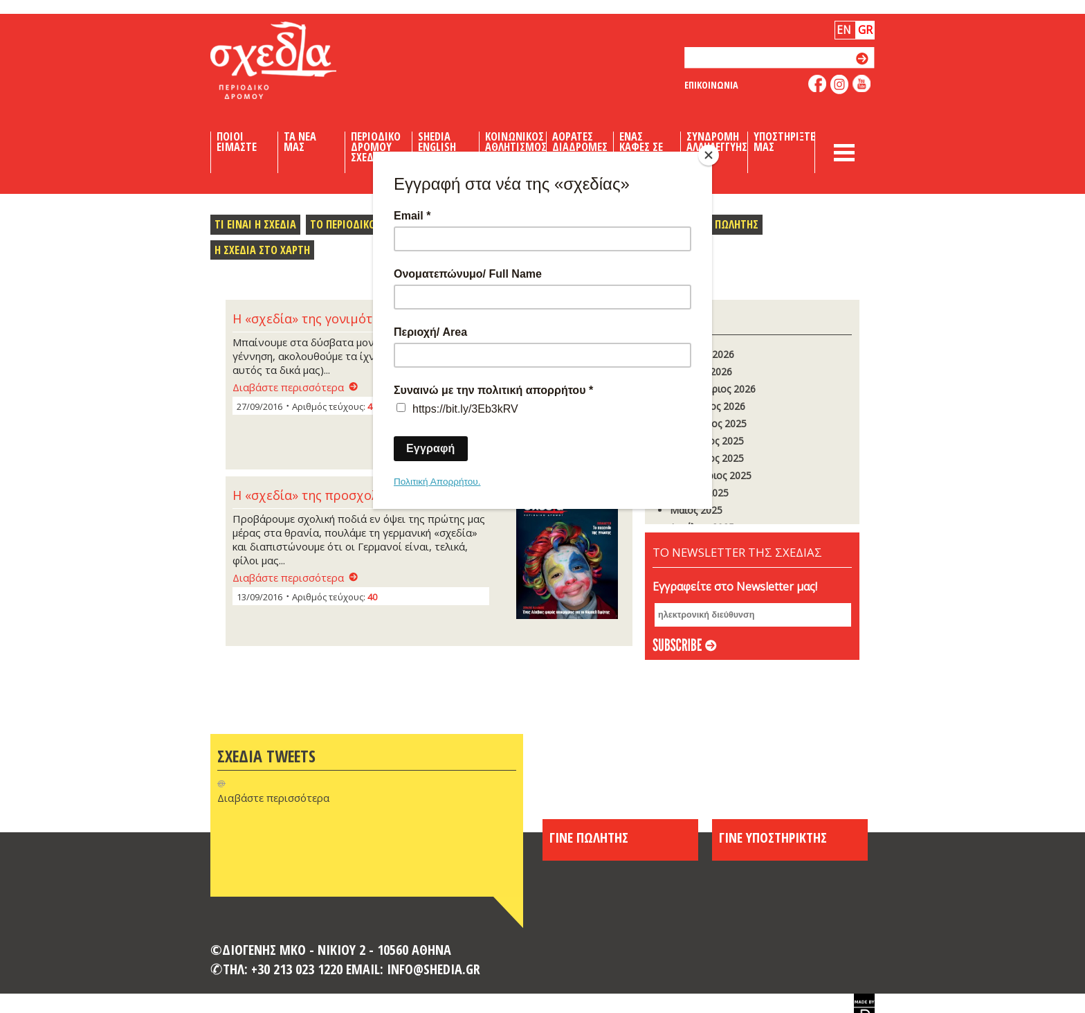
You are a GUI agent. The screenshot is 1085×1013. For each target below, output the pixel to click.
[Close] (708, 155)
